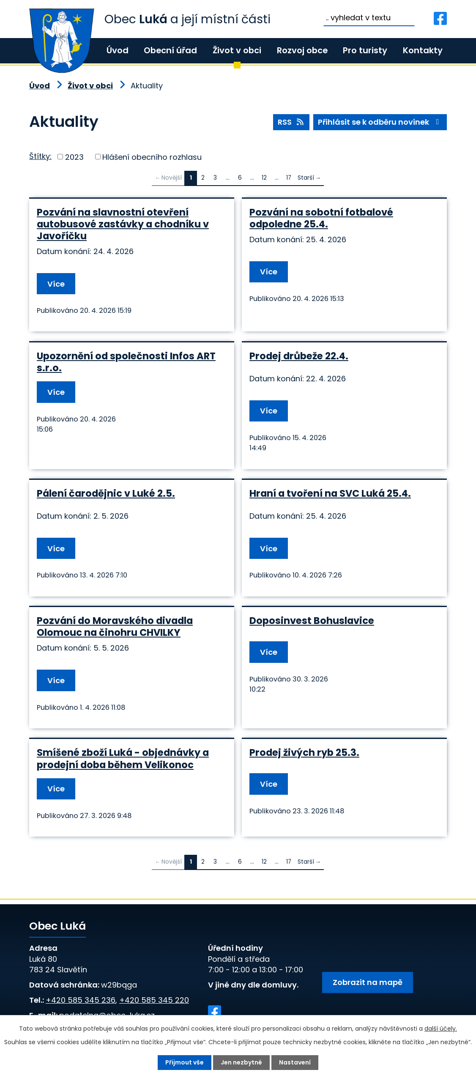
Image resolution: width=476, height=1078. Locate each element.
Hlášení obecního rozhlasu (152, 156)
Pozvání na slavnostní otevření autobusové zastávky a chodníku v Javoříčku (123, 224)
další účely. (440, 1028)
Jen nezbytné (241, 1062)
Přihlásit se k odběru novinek (380, 122)
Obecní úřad (170, 50)
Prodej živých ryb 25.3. (304, 752)
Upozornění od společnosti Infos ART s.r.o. (126, 362)
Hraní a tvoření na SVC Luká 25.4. (330, 493)
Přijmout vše (184, 1062)
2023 (74, 156)
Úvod (118, 50)
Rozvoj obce (302, 50)
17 (288, 178)
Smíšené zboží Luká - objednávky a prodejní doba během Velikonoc (123, 758)
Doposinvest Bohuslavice (311, 620)
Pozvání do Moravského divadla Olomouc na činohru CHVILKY (115, 626)
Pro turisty (365, 50)
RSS (291, 122)
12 (264, 178)
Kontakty (423, 50)
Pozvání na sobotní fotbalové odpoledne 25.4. (321, 218)
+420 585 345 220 (154, 1000)
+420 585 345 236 (80, 1000)
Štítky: (40, 156)
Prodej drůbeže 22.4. (298, 356)
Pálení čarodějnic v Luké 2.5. (106, 493)
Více (56, 284)
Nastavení (295, 1062)
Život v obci (237, 50)
